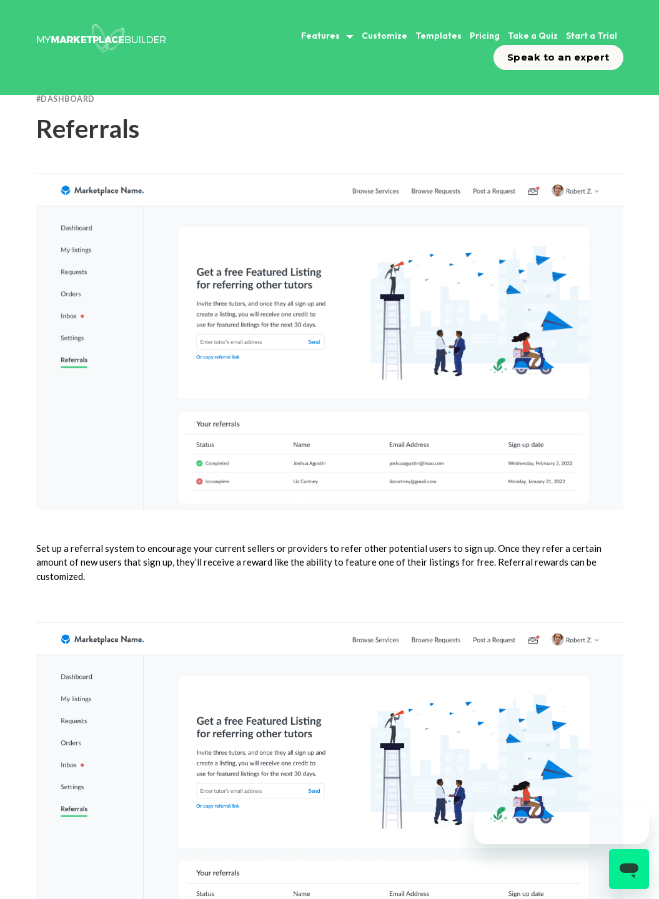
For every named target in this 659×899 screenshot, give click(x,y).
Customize (384, 35)
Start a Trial (591, 35)
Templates (438, 35)
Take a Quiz (533, 35)
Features (320, 35)
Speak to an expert (558, 57)
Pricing (485, 35)
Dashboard (68, 99)
